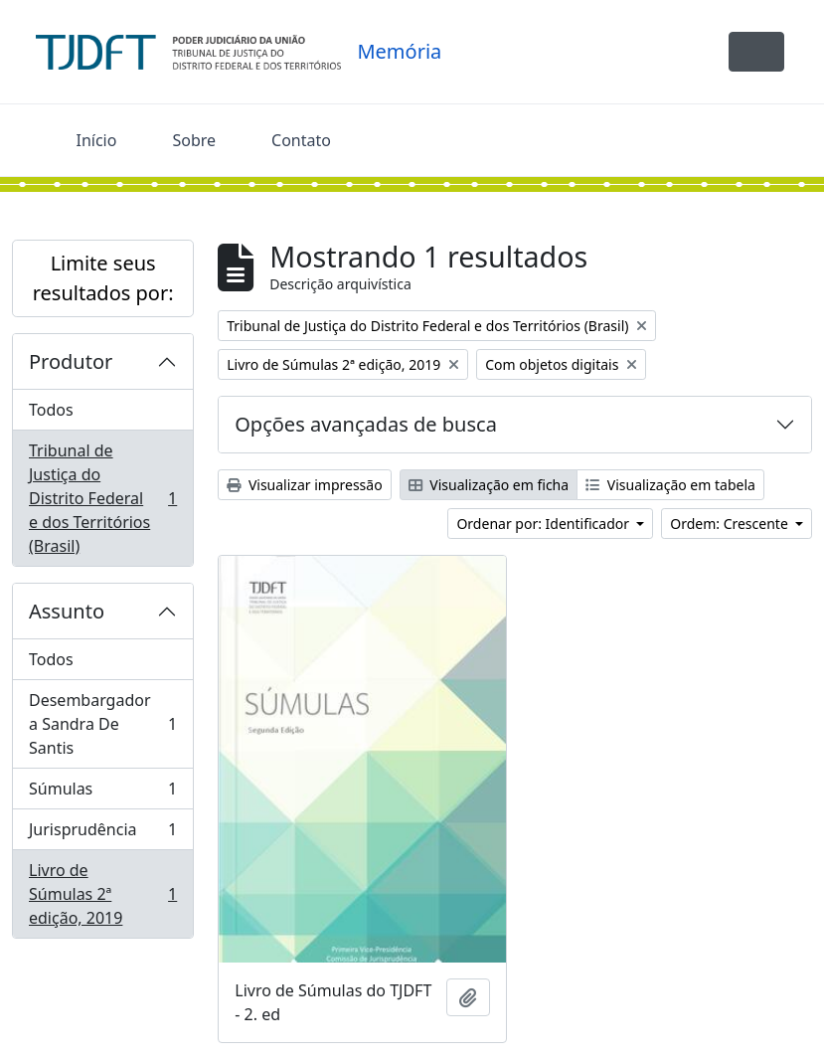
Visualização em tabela (670, 484)
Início (97, 140)
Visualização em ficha (489, 484)
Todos (51, 410)
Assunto (66, 611)
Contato (301, 140)
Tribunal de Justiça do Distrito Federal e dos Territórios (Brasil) (102, 498)
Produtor (70, 361)
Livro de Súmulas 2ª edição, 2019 (102, 894)
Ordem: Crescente (730, 523)
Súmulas (102, 793)
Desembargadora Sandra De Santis (102, 724)
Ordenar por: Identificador (544, 523)
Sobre (194, 140)
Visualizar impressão (304, 484)
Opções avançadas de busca (366, 424)
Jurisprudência (102, 833)
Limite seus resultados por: (103, 278)
